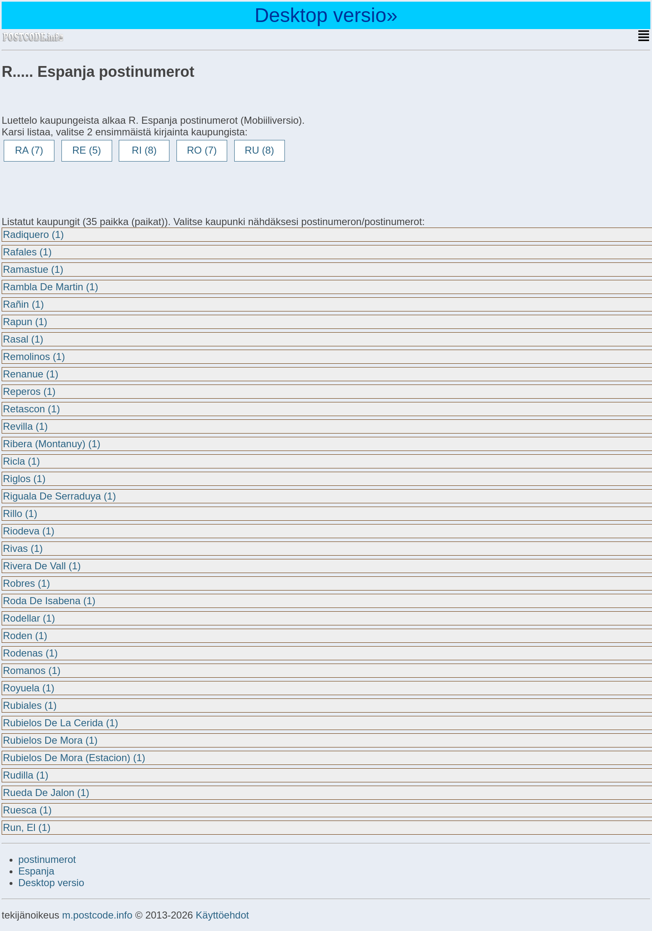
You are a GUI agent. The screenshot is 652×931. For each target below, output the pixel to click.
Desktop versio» (326, 15)
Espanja (36, 871)
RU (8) (259, 150)
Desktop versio (51, 882)
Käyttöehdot (222, 915)
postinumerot (47, 859)
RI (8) (144, 150)
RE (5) (86, 150)
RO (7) (202, 150)
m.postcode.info (97, 915)
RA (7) (29, 150)
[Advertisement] (68, 188)
